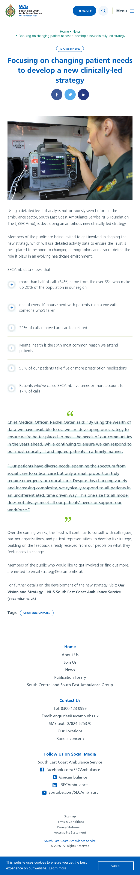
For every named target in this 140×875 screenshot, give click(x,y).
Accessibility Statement (70, 832)
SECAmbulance (74, 785)
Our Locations (70, 731)
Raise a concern (70, 739)
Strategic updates (36, 613)
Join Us (70, 662)
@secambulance (73, 777)
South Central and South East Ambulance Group (70, 685)
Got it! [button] (115, 865)
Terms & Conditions (70, 821)
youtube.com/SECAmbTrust (73, 792)
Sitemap (70, 816)
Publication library (70, 678)
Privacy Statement (70, 827)
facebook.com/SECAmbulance (73, 770)
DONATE (84, 11)
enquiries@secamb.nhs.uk (76, 716)
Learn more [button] (57, 868)
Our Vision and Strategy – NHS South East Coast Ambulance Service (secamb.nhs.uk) (66, 592)
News (70, 670)
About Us (70, 655)
